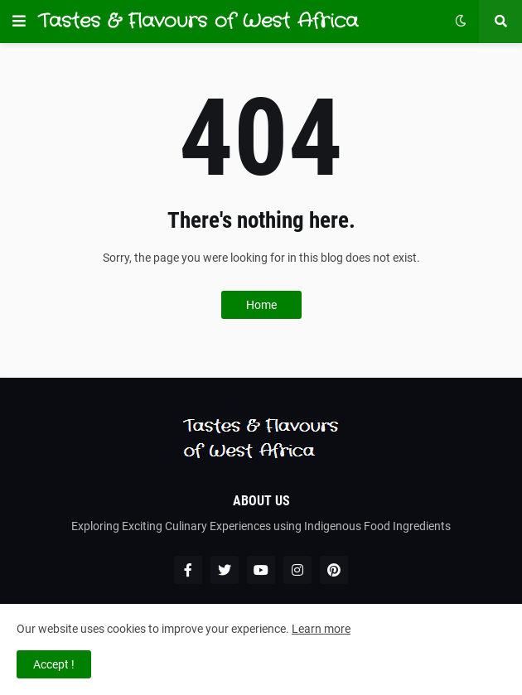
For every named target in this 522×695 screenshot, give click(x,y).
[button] (19, 21)
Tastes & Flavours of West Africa (198, 21)
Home (261, 304)
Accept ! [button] (54, 664)
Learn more (321, 628)
